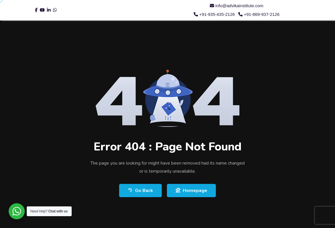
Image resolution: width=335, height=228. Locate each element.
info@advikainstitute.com (236, 5)
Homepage (191, 190)
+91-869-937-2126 (258, 14)
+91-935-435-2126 (214, 14)
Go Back (140, 190)
